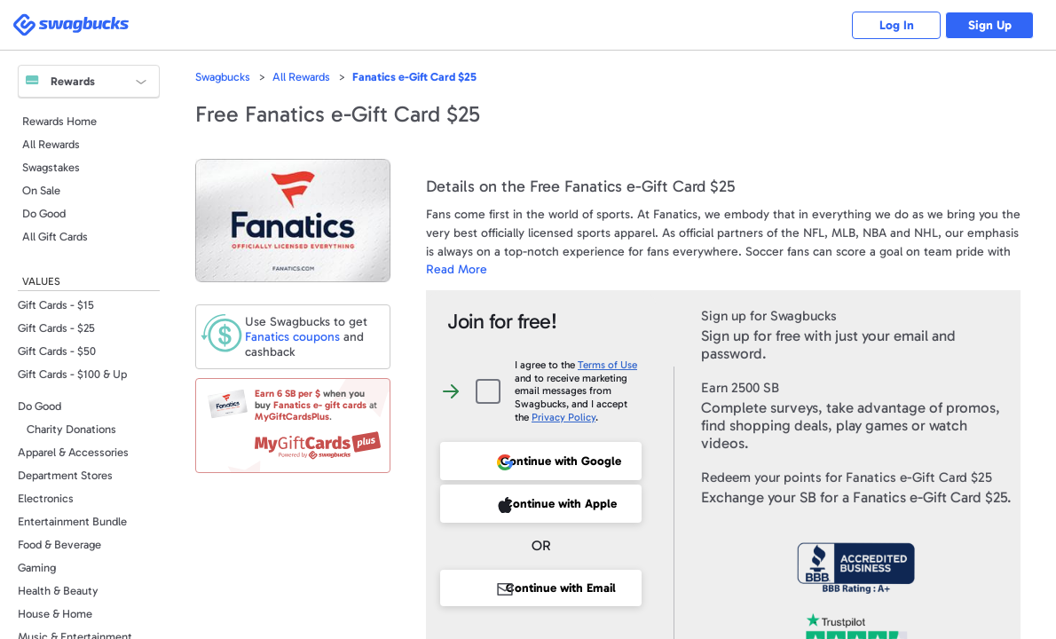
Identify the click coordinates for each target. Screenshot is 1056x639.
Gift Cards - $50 (57, 351)
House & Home (55, 613)
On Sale (41, 190)
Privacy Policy (563, 417)
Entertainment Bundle (72, 521)
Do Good (44, 213)
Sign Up (990, 25)
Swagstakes (51, 167)
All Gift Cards (55, 236)
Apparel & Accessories (73, 452)
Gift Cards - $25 (56, 328)
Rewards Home (59, 121)
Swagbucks (222, 76)
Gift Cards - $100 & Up (72, 374)
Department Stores (65, 475)
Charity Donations (71, 429)
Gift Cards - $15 (56, 305)
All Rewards (51, 144)
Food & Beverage (59, 544)
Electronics (46, 498)
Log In (896, 25)
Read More (456, 269)
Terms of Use (607, 365)
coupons (292, 336)
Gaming (37, 567)
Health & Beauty (58, 590)
